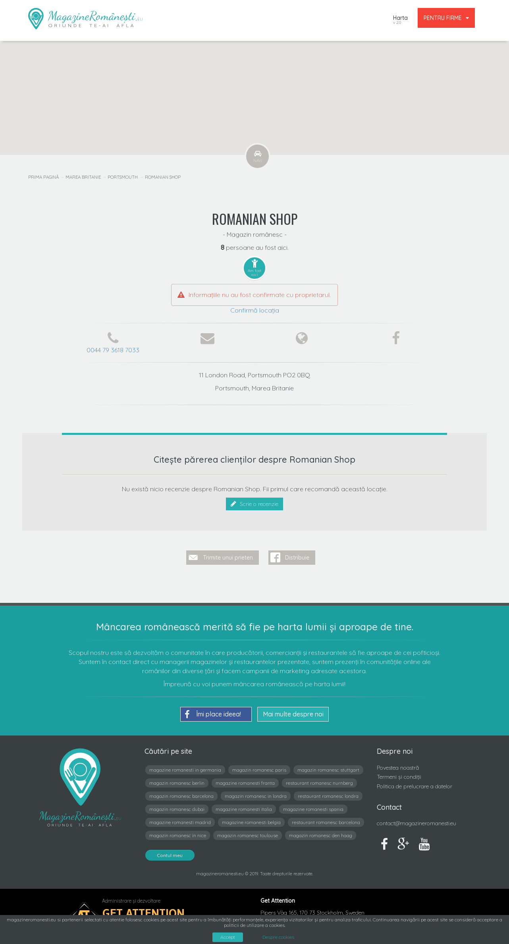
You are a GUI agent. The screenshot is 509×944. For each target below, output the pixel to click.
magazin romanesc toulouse (247, 835)
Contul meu (170, 855)
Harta (400, 20)
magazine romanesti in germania (185, 769)
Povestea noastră (398, 767)
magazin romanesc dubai (176, 809)
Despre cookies (278, 937)
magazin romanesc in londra (256, 796)
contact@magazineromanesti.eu (416, 822)
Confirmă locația (254, 310)
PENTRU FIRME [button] (446, 17)
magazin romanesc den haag (320, 835)
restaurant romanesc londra (328, 796)
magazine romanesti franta (245, 783)
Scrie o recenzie (254, 504)
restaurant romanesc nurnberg (319, 783)
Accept (227, 937)
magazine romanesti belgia (251, 822)
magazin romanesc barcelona (181, 796)
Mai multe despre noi (293, 714)
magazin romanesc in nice (177, 835)
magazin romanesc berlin (176, 783)
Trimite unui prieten (228, 557)
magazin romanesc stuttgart (328, 769)
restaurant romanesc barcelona (326, 822)
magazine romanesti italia (244, 809)
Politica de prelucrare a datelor (414, 786)
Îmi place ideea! (213, 714)
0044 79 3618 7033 (113, 350)
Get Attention (143, 913)
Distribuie (297, 557)
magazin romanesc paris (259, 769)
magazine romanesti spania (313, 809)
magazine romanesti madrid (180, 822)
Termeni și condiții (399, 776)
